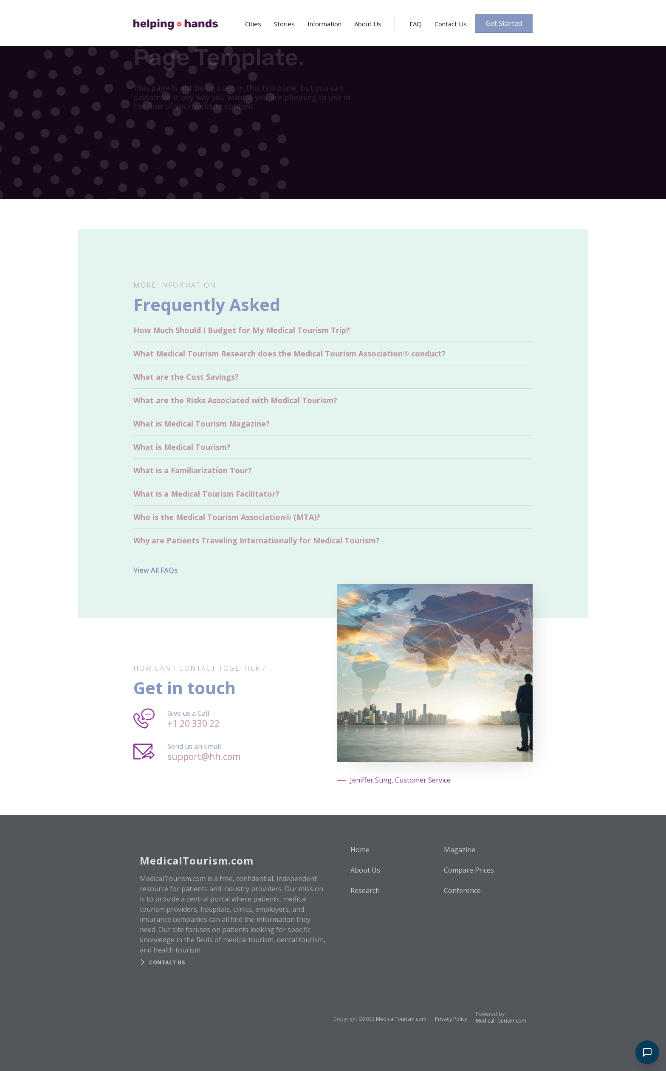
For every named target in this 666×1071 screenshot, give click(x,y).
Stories (284, 24)
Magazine (459, 849)
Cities (253, 24)
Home (360, 849)
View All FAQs (155, 570)
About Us (367, 24)
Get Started (504, 23)
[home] (175, 21)
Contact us (167, 962)
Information (324, 24)
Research (365, 890)
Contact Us (451, 24)
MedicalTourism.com (401, 1019)
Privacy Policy (451, 1019)
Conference (462, 890)
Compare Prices (469, 870)
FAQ (415, 24)
